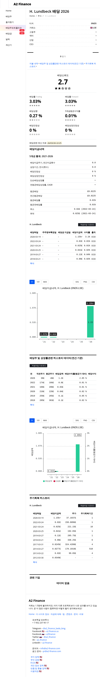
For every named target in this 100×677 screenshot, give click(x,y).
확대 (32, 263)
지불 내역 (33, 63)
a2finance (50, 634)
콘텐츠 (69, 614)
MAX (45, 282)
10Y (38, 282)
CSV (93, 282)
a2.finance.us (52, 631)
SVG (77, 282)
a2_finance (42, 639)
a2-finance (47, 642)
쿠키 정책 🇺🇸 (36, 657)
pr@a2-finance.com (52, 651)
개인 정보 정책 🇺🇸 (39, 665)
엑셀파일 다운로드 (87, 224)
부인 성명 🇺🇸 (36, 659)
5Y (32, 282)
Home (32, 16)
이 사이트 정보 (42, 614)
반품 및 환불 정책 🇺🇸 (40, 668)
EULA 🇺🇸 (34, 662)
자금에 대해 (56, 614)
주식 (39, 16)
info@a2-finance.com (50, 648)
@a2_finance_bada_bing (54, 628)
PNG (85, 282)
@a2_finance (50, 637)
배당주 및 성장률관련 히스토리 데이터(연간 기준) (62, 63)
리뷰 (81, 614)
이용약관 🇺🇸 (36, 671)
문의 (76, 614)
